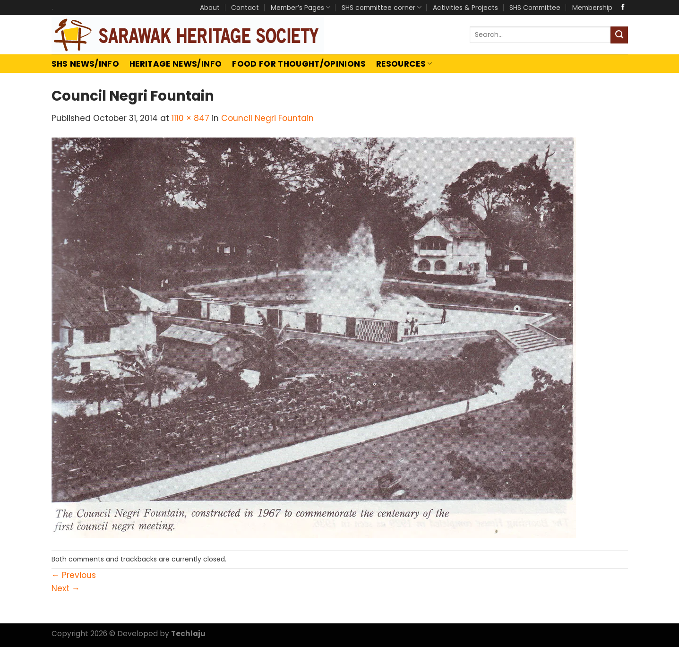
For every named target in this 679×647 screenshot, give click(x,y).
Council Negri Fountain (267, 118)
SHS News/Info (86, 63)
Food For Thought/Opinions (299, 63)
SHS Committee (534, 7)
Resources (404, 63)
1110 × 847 (190, 118)
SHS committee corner (381, 7)
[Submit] (619, 34)
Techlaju (188, 633)
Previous (74, 575)
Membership (592, 7)
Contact (245, 7)
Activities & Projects (465, 7)
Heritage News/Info (175, 63)
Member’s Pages (300, 7)
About (210, 7)
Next (66, 588)
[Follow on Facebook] (623, 7)
